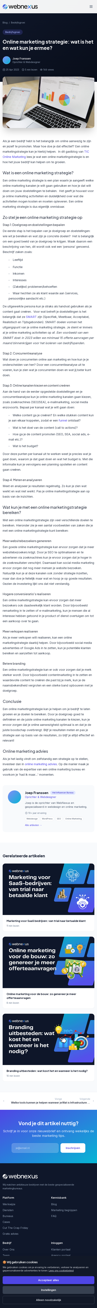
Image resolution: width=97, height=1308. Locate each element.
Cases (6, 1222)
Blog (5, 22)
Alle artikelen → (33, 825)
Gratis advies (10, 1233)
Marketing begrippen (64, 1210)
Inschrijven (73, 1148)
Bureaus (8, 1216)
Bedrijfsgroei (18, 22)
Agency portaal (60, 1255)
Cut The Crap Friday (15, 1227)
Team (6, 1255)
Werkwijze (9, 1204)
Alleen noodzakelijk (48, 1300)
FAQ (53, 1216)
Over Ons (8, 1249)
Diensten (8, 1210)
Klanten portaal (60, 1249)
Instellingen (48, 1290)
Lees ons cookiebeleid (61, 1270)
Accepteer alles (48, 1280)
